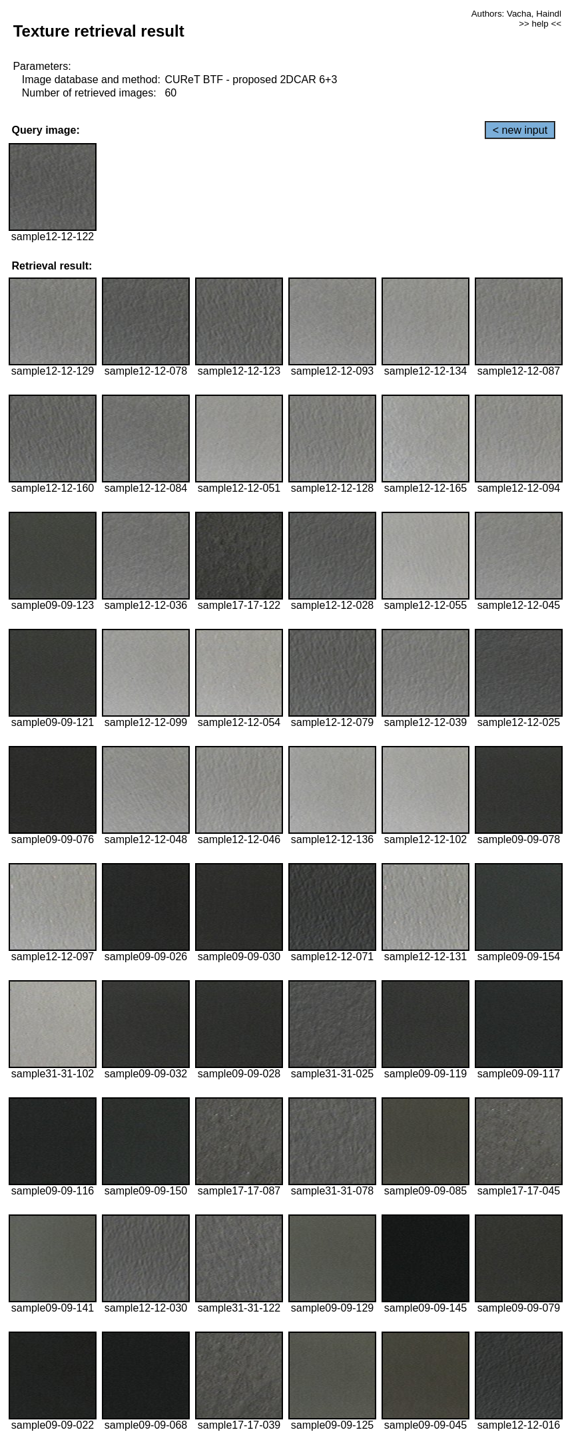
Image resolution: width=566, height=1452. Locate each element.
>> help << (540, 24)
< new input (520, 130)
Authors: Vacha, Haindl (516, 14)
